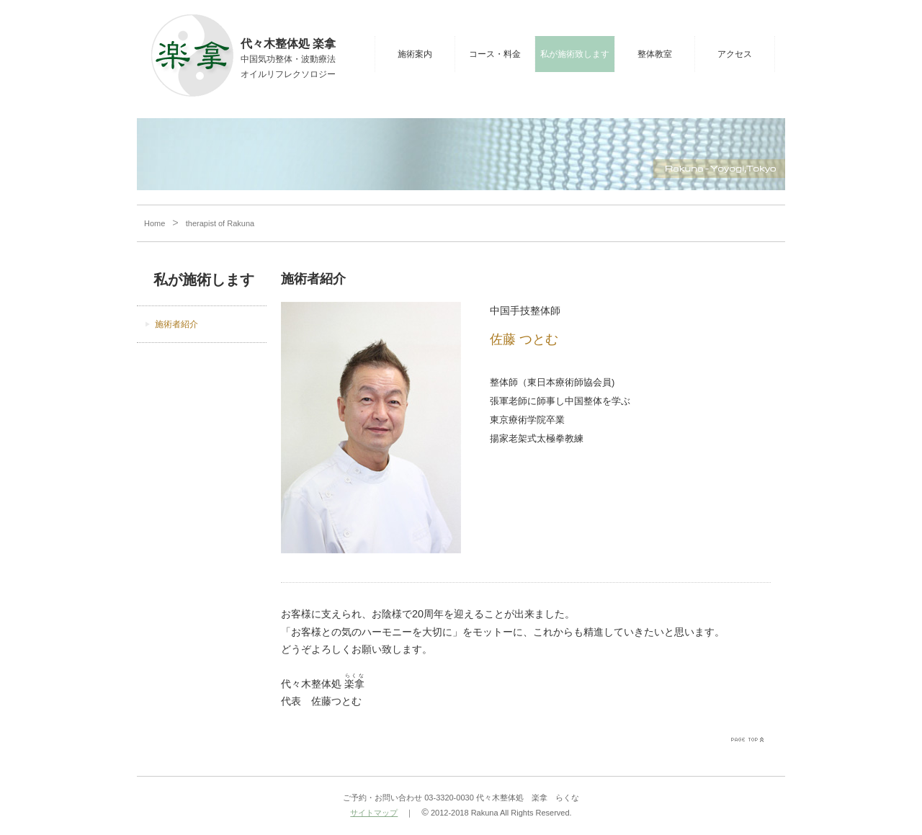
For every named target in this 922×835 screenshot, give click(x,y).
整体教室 (654, 54)
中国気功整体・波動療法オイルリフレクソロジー (288, 66)
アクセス (734, 54)
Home (154, 223)
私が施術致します (574, 54)
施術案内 (415, 54)
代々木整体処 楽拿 (288, 43)
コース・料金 (495, 54)
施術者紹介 (176, 324)
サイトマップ (374, 812)
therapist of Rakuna (220, 223)
